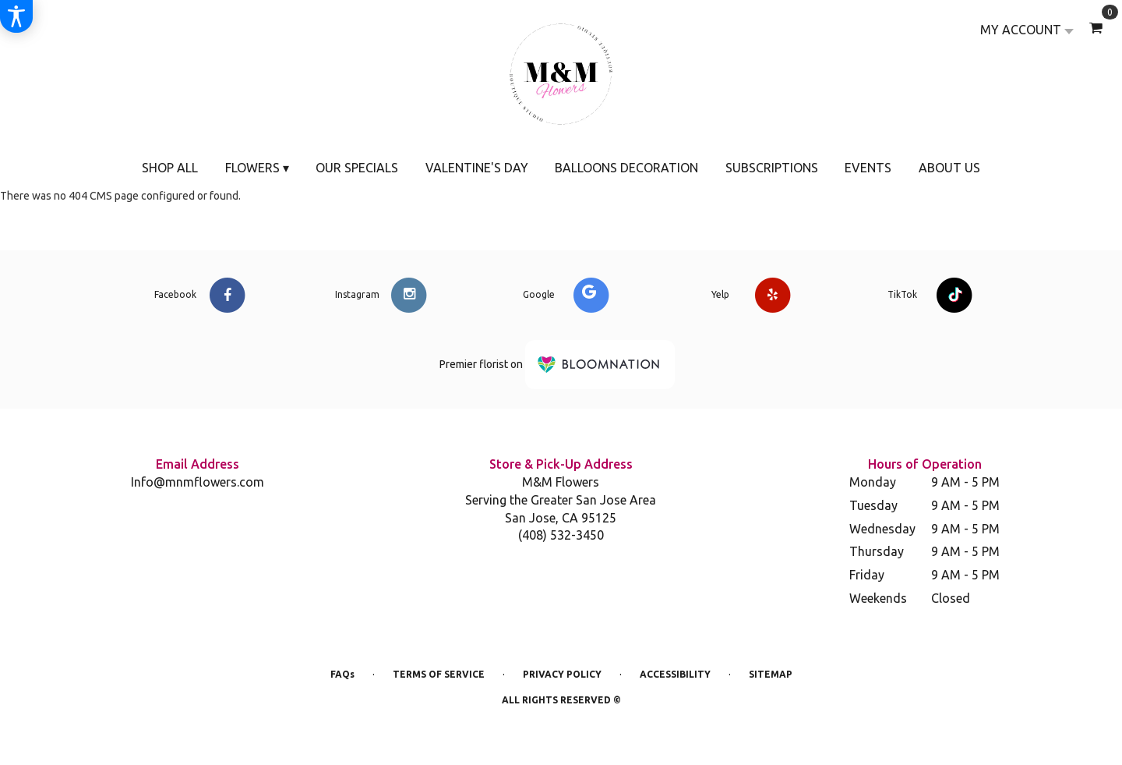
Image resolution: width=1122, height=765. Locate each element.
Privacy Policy (562, 674)
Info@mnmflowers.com (197, 482)
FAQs (342, 674)
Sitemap (770, 674)
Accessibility (675, 674)
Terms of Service (439, 674)
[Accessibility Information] (16, 16)
